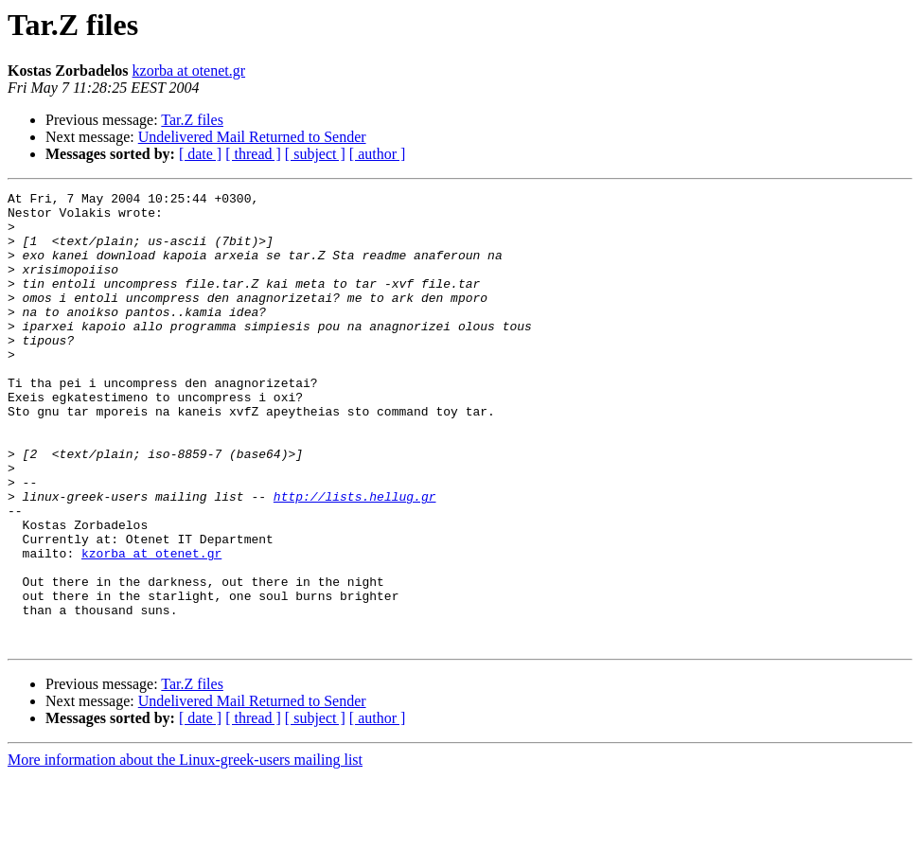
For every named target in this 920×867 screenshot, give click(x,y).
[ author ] (377, 154)
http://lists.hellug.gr (355, 558)
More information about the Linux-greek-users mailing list (185, 850)
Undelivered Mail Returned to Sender (252, 137)
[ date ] (200, 154)
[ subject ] (315, 154)
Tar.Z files (192, 120)
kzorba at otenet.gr (189, 70)
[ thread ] (253, 154)
